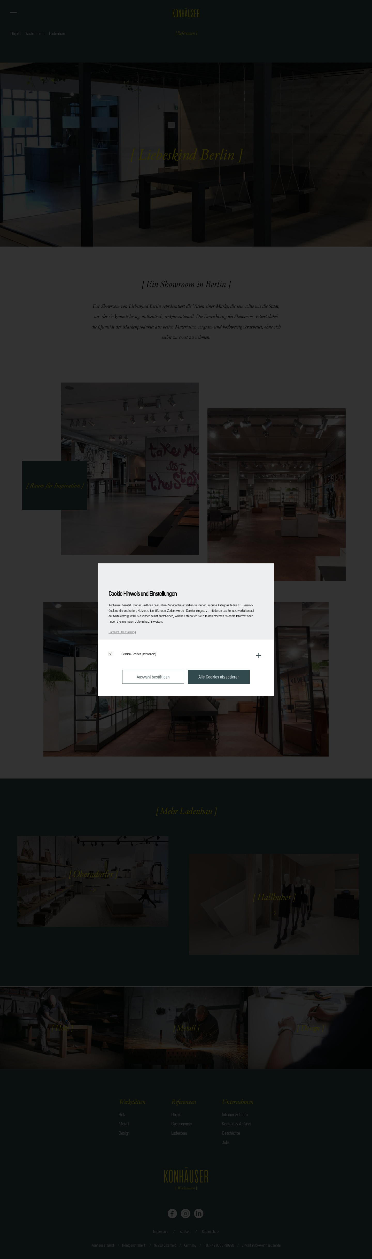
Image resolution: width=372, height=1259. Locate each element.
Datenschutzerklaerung (122, 631)
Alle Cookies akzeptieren (218, 676)
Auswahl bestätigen (153, 676)
